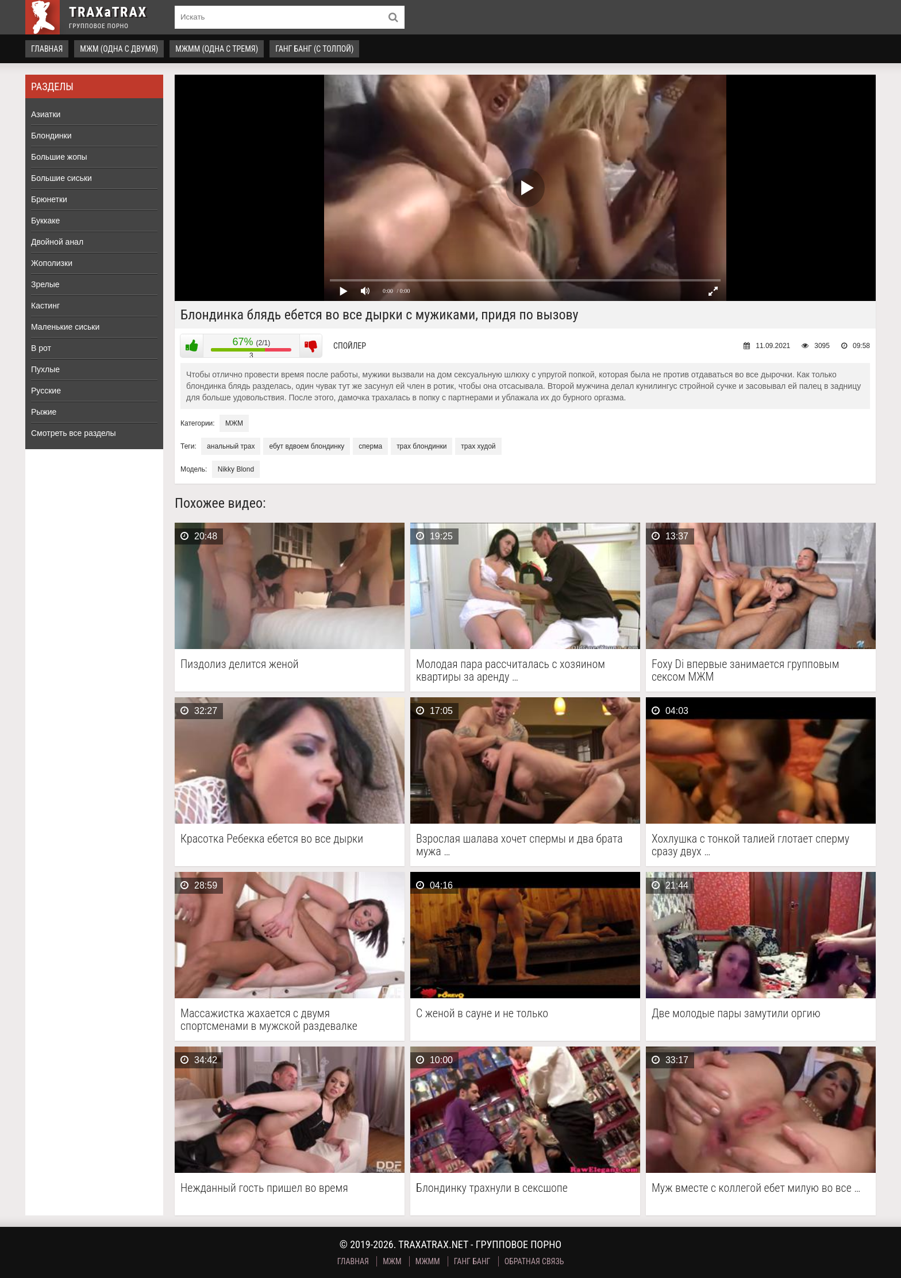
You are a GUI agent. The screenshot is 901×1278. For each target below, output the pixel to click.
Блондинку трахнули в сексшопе (492, 1188)
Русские (46, 390)
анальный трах (231, 446)
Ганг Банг (472, 1261)
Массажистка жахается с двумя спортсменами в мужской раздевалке (268, 1019)
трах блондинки (421, 446)
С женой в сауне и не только (482, 1013)
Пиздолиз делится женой (239, 664)
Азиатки (45, 114)
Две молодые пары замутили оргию (736, 1013)
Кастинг (45, 305)
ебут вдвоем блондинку (306, 446)
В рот (41, 348)
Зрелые (45, 284)
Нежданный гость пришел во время (264, 1188)
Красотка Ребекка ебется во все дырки (271, 838)
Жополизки (51, 263)
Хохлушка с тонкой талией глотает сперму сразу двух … (750, 845)
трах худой (478, 446)
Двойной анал (57, 241)
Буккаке (45, 220)
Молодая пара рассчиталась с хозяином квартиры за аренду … (510, 670)
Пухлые (45, 369)
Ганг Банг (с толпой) (314, 48)
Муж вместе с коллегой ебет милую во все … (756, 1188)
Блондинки (51, 135)
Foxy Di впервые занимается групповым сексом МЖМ (745, 670)
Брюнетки (49, 199)
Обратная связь (534, 1261)
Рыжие (43, 411)
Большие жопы (59, 156)
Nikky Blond (236, 469)
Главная (47, 48)
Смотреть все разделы (73, 433)
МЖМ (234, 423)
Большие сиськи (61, 178)
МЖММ (427, 1261)
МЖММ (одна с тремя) (216, 48)
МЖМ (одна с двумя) (119, 48)
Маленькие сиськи (65, 326)
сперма (370, 446)
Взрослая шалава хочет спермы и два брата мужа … (519, 845)
